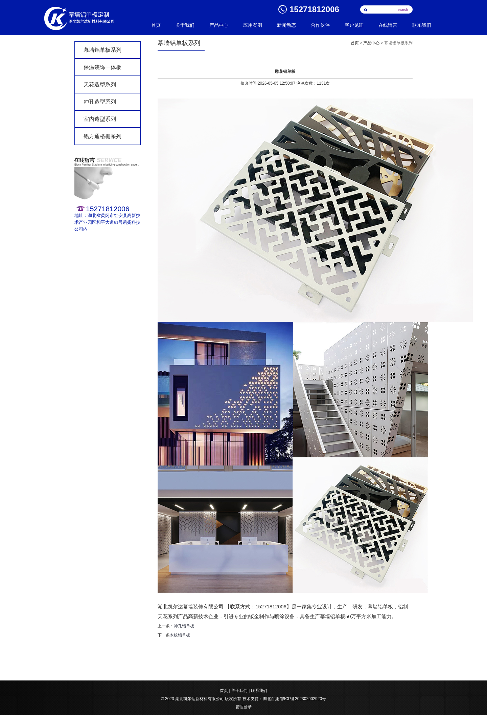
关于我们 (185, 25)
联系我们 (421, 25)
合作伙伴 (320, 25)
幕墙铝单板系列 (102, 50)
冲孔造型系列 (100, 102)
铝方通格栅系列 (102, 136)
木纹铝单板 (180, 635)
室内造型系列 (100, 119)
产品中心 (218, 25)
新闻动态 (286, 25)
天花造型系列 (100, 84)
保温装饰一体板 (102, 67)
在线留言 (387, 25)
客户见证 (354, 25)
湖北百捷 (271, 698)
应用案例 (252, 25)
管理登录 (243, 707)
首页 (156, 25)
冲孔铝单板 (184, 626)
